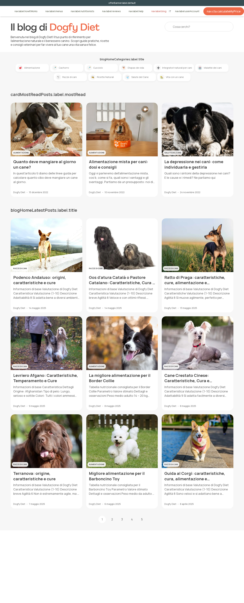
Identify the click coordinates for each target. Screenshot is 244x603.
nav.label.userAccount (187, 11)
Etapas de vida (132, 67)
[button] (152, 519)
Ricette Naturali (102, 77)
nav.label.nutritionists (82, 11)
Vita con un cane (171, 77)
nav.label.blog (158, 11)
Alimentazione (29, 67)
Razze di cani (66, 77)
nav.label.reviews (111, 11)
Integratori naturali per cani (174, 67)
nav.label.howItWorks (26, 11)
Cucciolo (95, 67)
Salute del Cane (137, 77)
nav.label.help (136, 11)
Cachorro (60, 67)
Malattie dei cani (209, 67)
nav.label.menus (54, 11)
